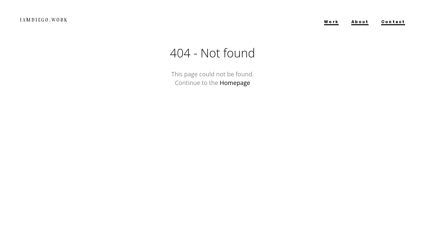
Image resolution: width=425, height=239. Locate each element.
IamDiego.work (44, 20)
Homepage (235, 83)
